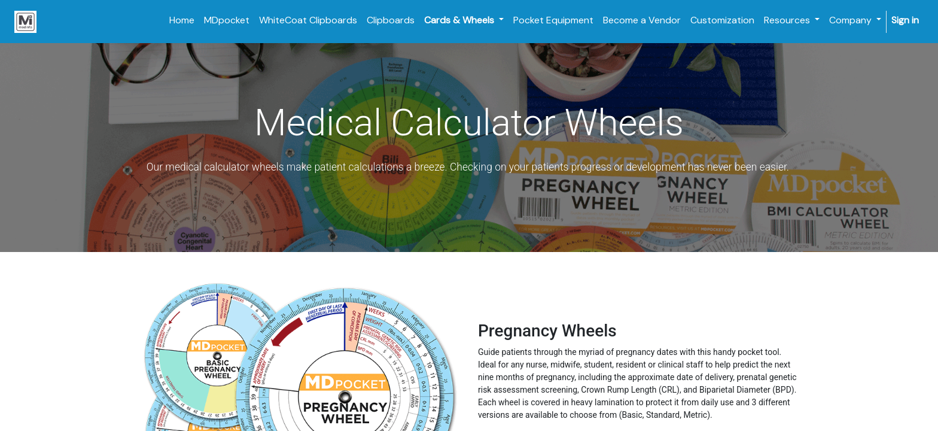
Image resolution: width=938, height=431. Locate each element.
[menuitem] (182, 20)
